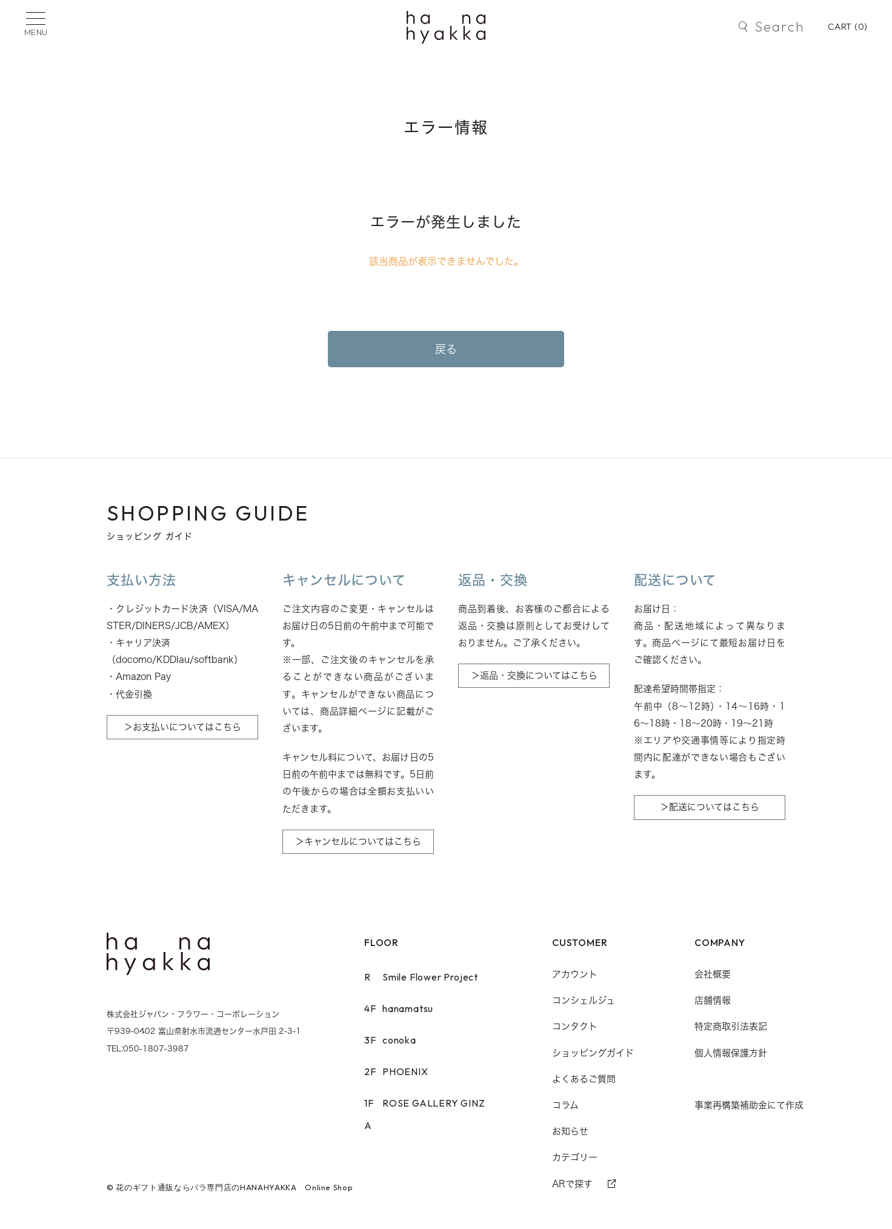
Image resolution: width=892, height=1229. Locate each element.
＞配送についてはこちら (709, 807)
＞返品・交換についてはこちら (534, 675)
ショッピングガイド (593, 1053)
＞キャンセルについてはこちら (358, 841)
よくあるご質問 (584, 1079)
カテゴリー (574, 1157)
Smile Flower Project (421, 977)
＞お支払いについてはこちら (182, 727)
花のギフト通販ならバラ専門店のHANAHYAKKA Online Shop (234, 1187)
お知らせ (570, 1131)
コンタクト (574, 1026)
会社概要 (712, 974)
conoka (390, 1040)
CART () (848, 26)
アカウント (574, 974)
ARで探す (572, 1184)
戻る (446, 349)
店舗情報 (712, 1000)
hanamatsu (398, 1008)
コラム (565, 1105)
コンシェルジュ (583, 1000)
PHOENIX (396, 1071)
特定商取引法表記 (730, 1026)
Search (779, 27)
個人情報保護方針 (730, 1053)
